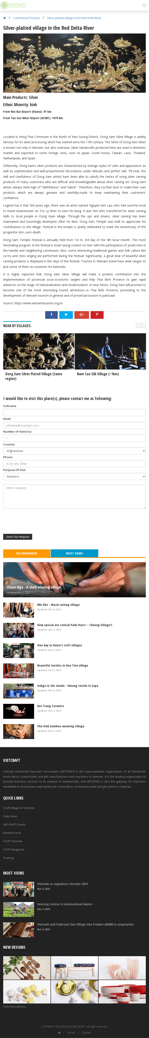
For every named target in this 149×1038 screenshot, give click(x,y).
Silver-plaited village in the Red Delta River (74, 18)
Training (8, 858)
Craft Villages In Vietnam (19, 808)
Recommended (26, 553)
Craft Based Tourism (26, 18)
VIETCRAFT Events (14, 824)
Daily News (10, 816)
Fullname (9, 406)
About (71, 1032)
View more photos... (15, 1006)
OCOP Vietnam (12, 841)
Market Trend (12, 833)
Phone (7, 457)
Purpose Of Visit (14, 470)
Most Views (74, 553)
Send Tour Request (17, 536)
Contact (86, 1032)
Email (7, 419)
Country (9, 444)
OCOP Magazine (13, 849)
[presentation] (35, 521)
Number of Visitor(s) (17, 431)
